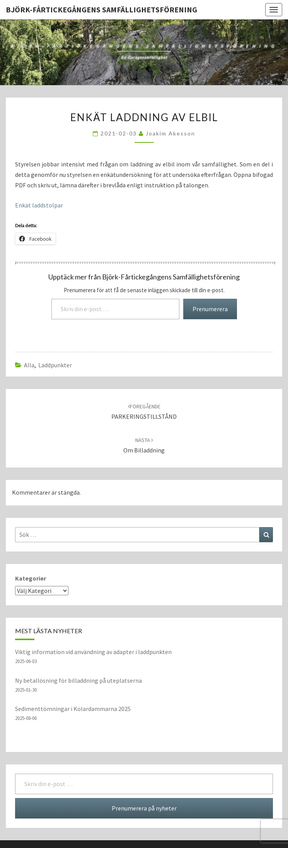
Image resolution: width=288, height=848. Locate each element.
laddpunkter (55, 365)
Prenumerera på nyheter (144, 808)
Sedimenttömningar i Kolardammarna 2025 (73, 709)
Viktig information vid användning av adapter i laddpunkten (93, 652)
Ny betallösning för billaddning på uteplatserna (78, 680)
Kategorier (30, 578)
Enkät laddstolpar (39, 205)
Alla (29, 365)
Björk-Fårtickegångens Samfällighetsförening (101, 9)
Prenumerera (210, 309)
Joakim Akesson (170, 133)
